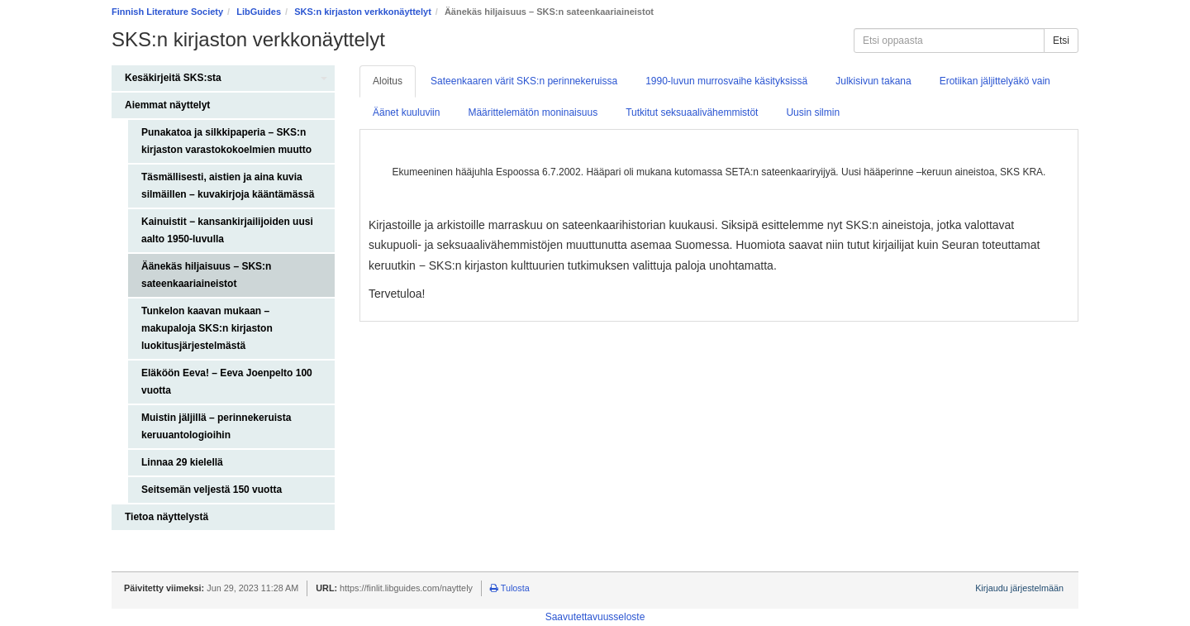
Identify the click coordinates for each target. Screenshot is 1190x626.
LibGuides (258, 12)
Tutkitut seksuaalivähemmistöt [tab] (692, 112)
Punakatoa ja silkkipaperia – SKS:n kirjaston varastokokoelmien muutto (226, 141)
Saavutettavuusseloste (595, 617)
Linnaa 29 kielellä (182, 462)
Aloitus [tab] (387, 81)
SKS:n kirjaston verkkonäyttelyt (362, 12)
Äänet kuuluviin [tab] (406, 112)
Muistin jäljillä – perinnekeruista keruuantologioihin (216, 426)
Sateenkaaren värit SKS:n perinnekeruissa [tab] (524, 81)
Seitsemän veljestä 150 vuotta (211, 489)
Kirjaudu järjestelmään (1019, 588)
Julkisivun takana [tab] (873, 81)
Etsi (1061, 40)
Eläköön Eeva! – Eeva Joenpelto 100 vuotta (226, 381)
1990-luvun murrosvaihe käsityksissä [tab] (726, 81)
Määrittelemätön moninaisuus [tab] (532, 112)
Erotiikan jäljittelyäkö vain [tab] (995, 81)
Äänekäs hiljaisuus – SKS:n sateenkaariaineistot (206, 274)
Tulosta (510, 588)
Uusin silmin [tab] (813, 112)
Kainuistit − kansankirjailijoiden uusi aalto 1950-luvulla (227, 230)
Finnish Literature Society (167, 12)
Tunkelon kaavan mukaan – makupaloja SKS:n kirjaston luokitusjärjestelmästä (207, 328)
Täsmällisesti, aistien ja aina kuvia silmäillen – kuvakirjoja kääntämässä (227, 185)
